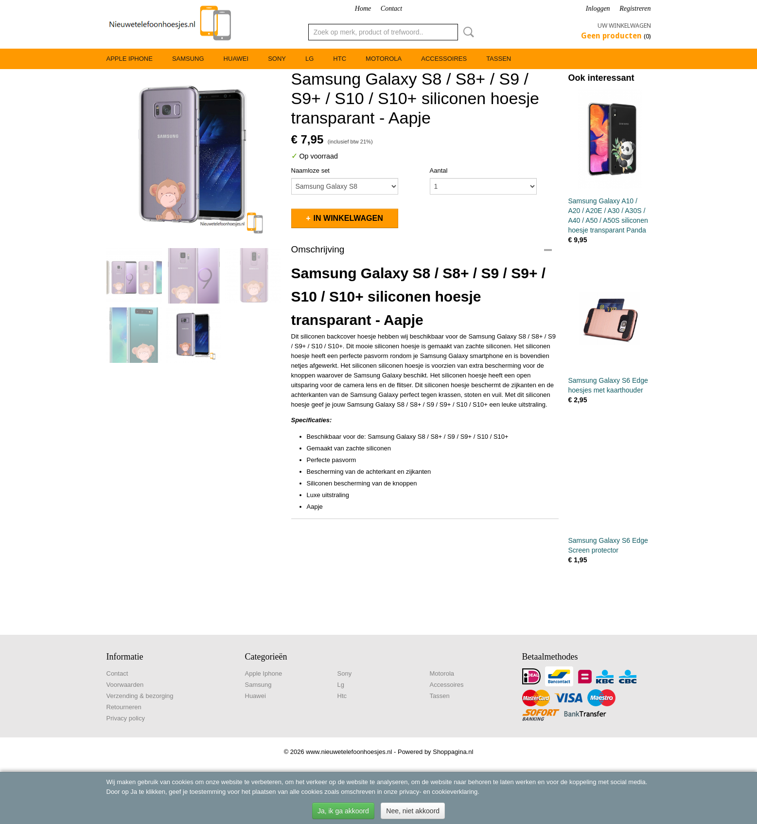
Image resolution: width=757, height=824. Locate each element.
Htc (339, 58)
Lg (309, 58)
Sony (277, 58)
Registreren (635, 8)
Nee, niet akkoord (413, 811)
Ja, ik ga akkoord (343, 811)
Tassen (498, 58)
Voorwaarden (125, 684)
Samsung (188, 58)
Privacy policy (125, 718)
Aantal (439, 170)
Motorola (384, 58)
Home (363, 8)
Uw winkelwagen (624, 25)
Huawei (236, 58)
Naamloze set (310, 170)
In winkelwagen (348, 218)
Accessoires (444, 58)
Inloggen (598, 8)
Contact (391, 8)
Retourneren (123, 707)
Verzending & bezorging (140, 695)
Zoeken (466, 32)
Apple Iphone (129, 58)
